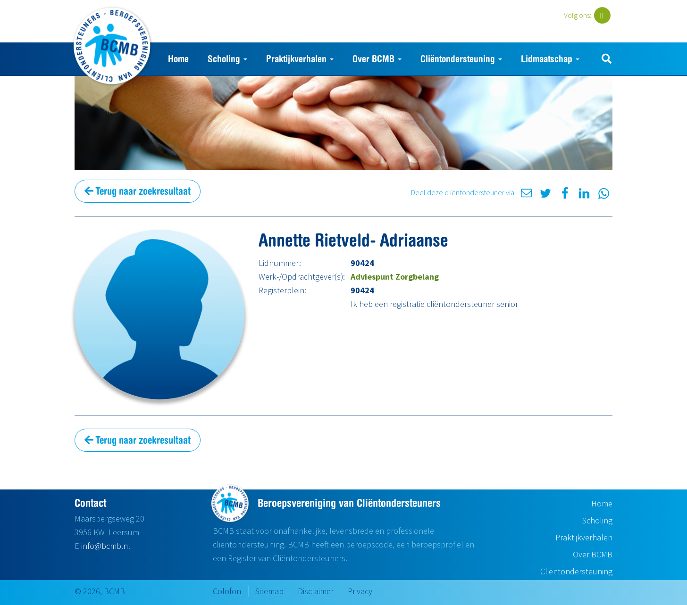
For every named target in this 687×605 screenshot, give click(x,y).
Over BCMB (377, 59)
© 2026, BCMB (100, 591)
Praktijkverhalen (300, 59)
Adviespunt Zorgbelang (395, 276)
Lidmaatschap (550, 59)
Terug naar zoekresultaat (137, 191)
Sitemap (269, 591)
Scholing (227, 59)
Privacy (360, 591)
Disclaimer (316, 591)
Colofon (227, 591)
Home (178, 59)
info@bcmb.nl (105, 545)
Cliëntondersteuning (461, 59)
